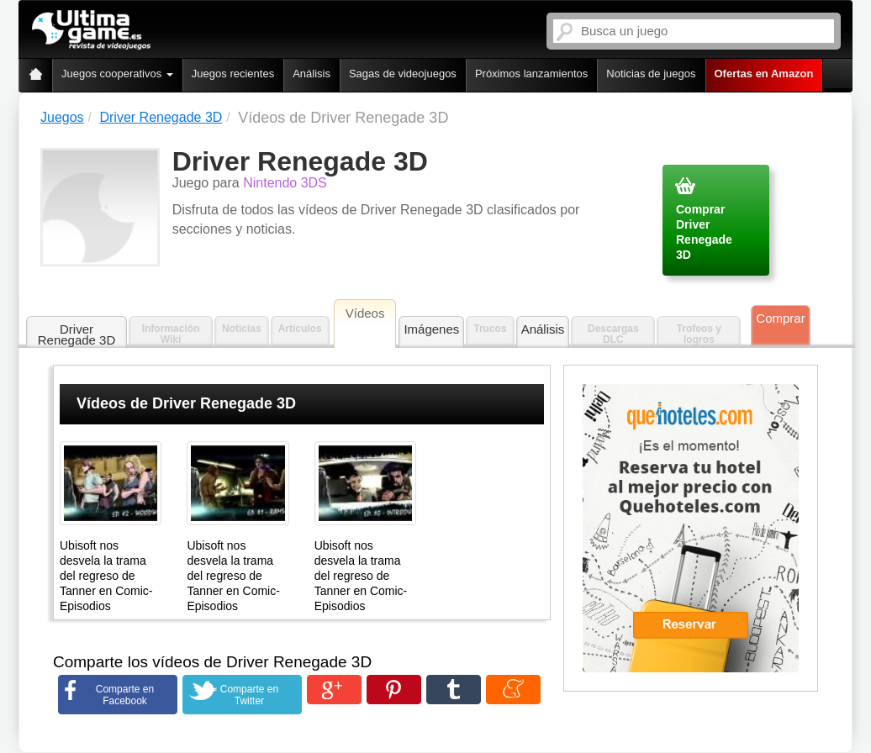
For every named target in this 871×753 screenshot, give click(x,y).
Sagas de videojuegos (403, 73)
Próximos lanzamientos (531, 73)
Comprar (780, 318)
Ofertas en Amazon (764, 73)
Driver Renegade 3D (77, 334)
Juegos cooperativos (117, 73)
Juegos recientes (233, 73)
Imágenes (431, 329)
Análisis (311, 73)
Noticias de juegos (650, 73)
